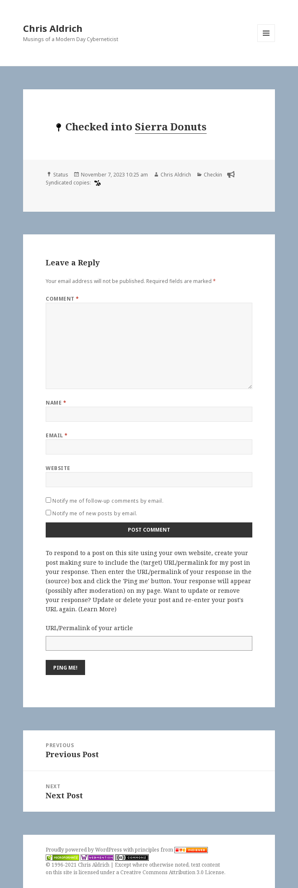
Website (58, 468)
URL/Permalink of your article (89, 628)
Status (60, 174)
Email (56, 435)
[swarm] (96, 182)
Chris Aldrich (53, 28)
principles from (171, 849)
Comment (62, 298)
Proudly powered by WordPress (84, 849)
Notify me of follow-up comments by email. (107, 500)
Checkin (213, 174)
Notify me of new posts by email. (94, 513)
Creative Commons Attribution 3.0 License (172, 872)
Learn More (97, 609)
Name (56, 402)
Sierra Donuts (171, 126)
